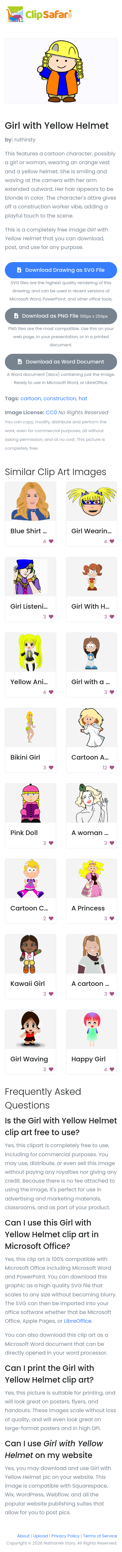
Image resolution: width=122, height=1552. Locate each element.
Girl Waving (29, 1059)
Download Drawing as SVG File (60, 270)
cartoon (30, 398)
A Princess (88, 908)
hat (83, 398)
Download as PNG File (61, 316)
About (23, 1536)
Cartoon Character (41, 908)
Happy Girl (89, 1059)
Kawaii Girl (27, 983)
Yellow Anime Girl (38, 681)
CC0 (51, 412)
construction (60, 398)
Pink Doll (24, 832)
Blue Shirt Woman (39, 531)
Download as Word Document (61, 361)
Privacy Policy (65, 1536)
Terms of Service (100, 1536)
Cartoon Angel (95, 757)
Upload (40, 1536)
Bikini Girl (25, 757)
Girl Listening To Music (46, 606)
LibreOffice (77, 1321)
